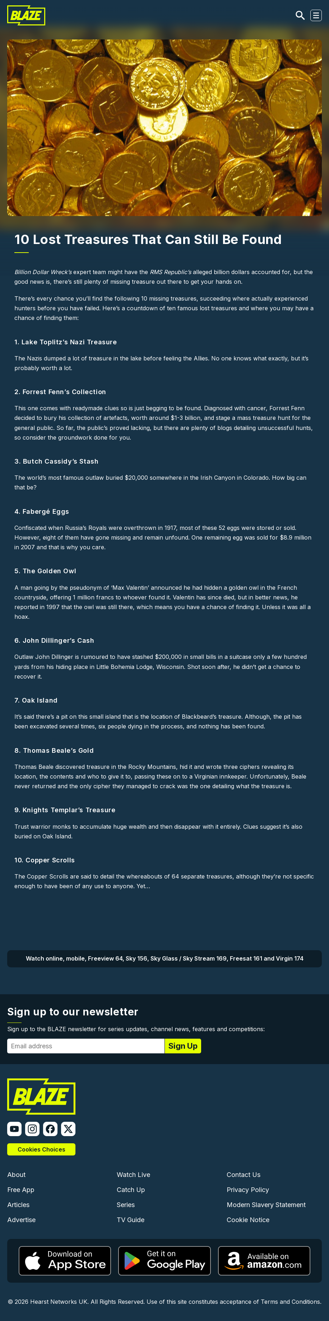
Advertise (21, 1220)
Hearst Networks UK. (59, 1301)
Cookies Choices (41, 1149)
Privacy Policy (248, 1189)
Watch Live (133, 1174)
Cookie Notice (248, 1220)
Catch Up (131, 1189)
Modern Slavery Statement (266, 1204)
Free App (20, 1189)
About (16, 1174)
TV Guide (130, 1220)
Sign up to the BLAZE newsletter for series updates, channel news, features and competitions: (136, 1029)
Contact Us (243, 1174)
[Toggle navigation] (316, 15)
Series (126, 1204)
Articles (18, 1204)
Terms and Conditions (290, 1301)
